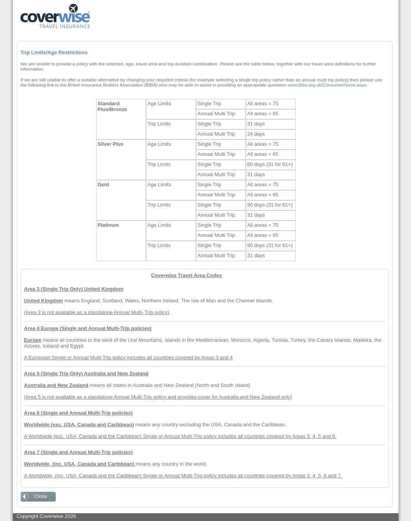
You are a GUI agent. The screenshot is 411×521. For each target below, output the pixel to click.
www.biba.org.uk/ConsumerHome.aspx (327, 84)
